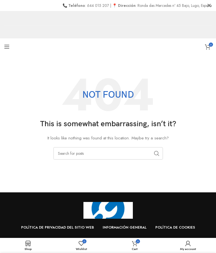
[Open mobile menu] (6, 46)
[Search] (108, 153)
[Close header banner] (209, 5)
